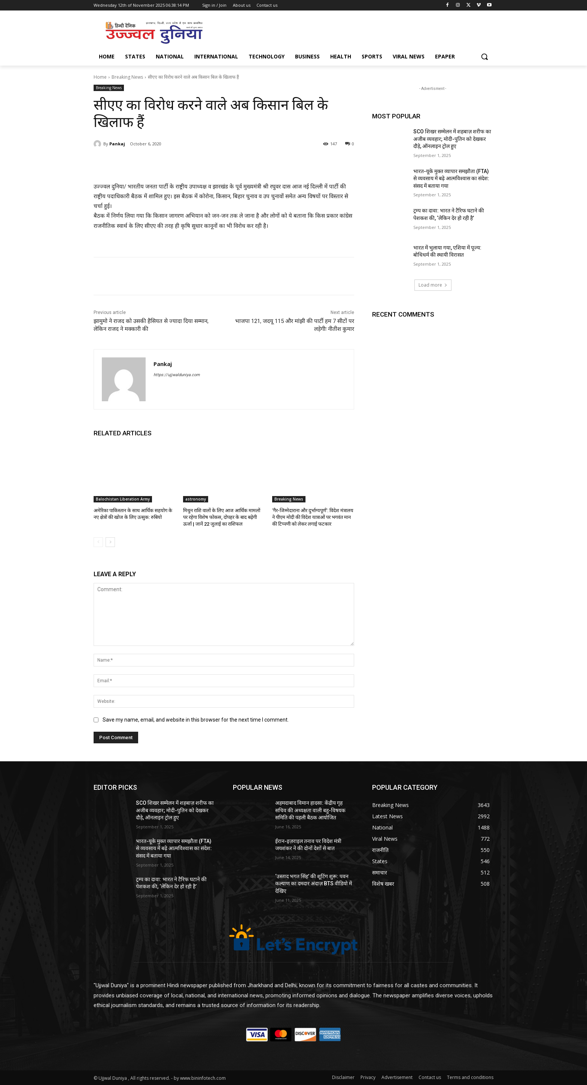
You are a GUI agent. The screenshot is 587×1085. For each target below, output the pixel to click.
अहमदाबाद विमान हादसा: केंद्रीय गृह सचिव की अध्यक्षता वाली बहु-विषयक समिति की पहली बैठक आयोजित (310, 810)
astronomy (195, 499)
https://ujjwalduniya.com (176, 374)
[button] (484, 57)
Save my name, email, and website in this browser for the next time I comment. (196, 720)
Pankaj (117, 143)
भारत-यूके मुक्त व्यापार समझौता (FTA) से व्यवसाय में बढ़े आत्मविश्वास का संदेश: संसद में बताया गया (451, 178)
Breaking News (127, 77)
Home (100, 77)
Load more (433, 285)
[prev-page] (98, 542)
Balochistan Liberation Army (123, 499)
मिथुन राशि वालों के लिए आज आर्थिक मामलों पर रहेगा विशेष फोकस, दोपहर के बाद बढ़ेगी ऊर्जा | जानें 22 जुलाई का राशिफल (221, 517)
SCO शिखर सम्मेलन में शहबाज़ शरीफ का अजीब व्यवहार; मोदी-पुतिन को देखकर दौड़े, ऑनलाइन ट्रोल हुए (452, 139)
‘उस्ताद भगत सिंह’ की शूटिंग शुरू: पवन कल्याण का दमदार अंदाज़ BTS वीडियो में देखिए (313, 883)
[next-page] (110, 542)
